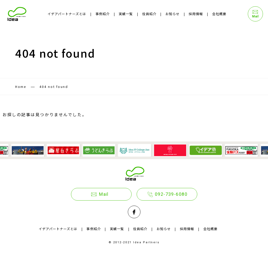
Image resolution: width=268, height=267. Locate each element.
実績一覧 (126, 13)
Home (20, 86)
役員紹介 (149, 13)
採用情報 (196, 13)
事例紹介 (102, 13)
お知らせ (172, 13)
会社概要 (219, 13)
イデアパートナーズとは (66, 13)
